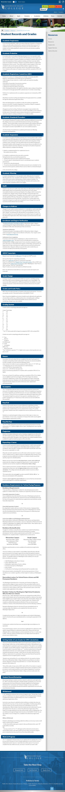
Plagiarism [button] (6, 430)
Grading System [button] (8, 304)
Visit (45, 6)
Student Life (52, 44)
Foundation (61, 12)
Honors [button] (5, 355)
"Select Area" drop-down (17, 263)
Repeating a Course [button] (9, 441)
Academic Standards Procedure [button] (14, 117)
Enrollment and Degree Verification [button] (15, 220)
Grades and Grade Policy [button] (11, 288)
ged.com (11, 259)
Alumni (55, 12)
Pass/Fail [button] (6, 402)
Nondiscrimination (43, 781)
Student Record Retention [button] (12, 676)
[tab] (22, 40)
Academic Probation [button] (10, 53)
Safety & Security (53, 50)
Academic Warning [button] (9, 173)
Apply (60, 6)
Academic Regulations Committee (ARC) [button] (17, 74)
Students (27, 16)
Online (4, 16)
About (12, 16)
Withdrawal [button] (7, 690)
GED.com (18, 255)
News (52, 16)
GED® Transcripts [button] (9, 252)
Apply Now (47, 769)
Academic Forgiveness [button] (11, 40)
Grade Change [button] (8, 275)
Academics (37, 16)
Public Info (5, 781)
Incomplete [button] (7, 386)
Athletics (45, 16)
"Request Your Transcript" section (23, 261)
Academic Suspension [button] (10, 134)
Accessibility (32, 783)
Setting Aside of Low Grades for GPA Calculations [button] (20, 638)
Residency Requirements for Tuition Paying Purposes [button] (21, 484)
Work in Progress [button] (9, 735)
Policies (25, 781)
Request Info (18, 769)
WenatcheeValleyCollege (12, 7)
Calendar (59, 16)
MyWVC (49, 2)
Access (50, 39)
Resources (13, 30)
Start (52, 6)
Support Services (53, 47)
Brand (10, 781)
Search (43, 9)
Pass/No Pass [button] (7, 421)
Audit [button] (5, 185)
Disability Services (58, 781)
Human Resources (17, 781)
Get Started (33, 769)
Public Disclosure (32, 781)
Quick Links (60, 2)
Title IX (51, 781)
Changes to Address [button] (10, 206)
